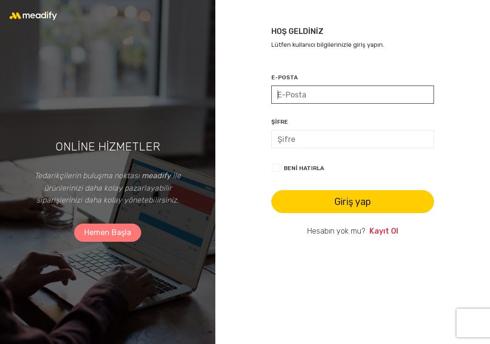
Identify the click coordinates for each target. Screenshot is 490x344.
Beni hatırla (304, 168)
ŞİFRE (279, 121)
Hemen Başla (107, 232)
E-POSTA (284, 77)
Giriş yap (352, 201)
